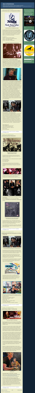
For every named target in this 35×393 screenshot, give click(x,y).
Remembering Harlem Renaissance (9, 135)
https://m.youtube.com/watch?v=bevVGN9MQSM (13, 374)
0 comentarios (5, 132)
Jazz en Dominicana (8, 4)
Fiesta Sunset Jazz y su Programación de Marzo (11, 10)
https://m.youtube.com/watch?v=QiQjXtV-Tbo (11, 375)
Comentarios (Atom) (7, 391)
